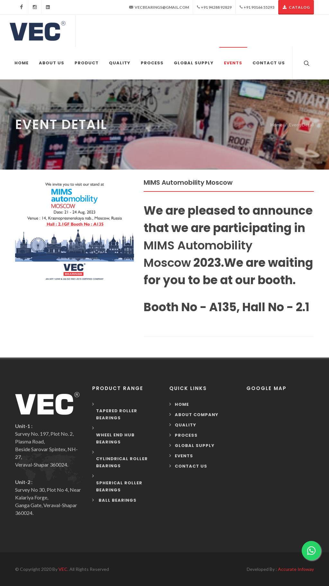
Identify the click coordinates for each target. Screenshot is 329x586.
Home (276, 124)
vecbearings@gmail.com (159, 7)
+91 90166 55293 (257, 7)
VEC (62, 569)
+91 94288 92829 (214, 7)
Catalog (296, 7)
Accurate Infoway (296, 569)
